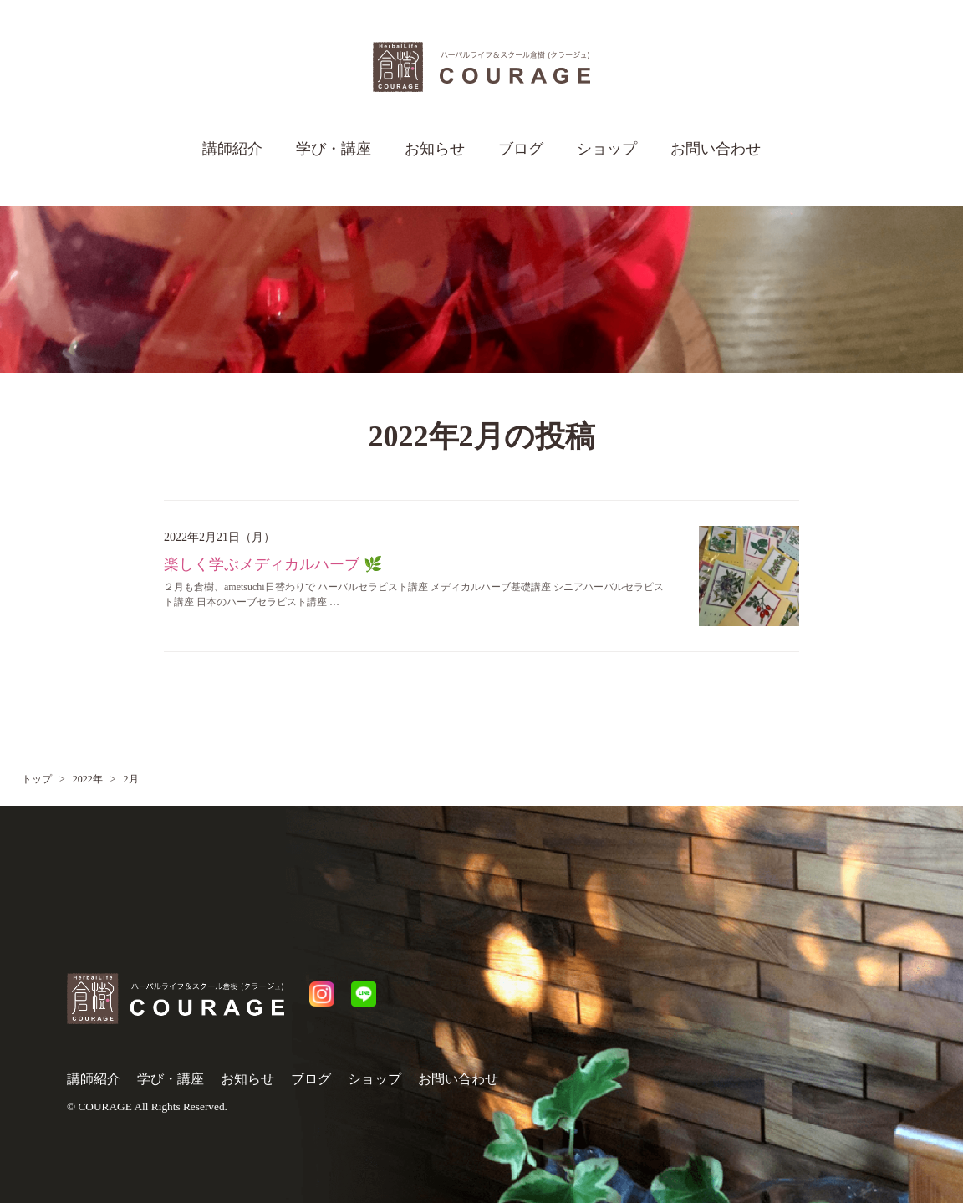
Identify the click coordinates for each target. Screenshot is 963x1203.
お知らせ (435, 148)
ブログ (520, 148)
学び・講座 (333, 148)
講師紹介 (232, 148)
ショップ (607, 148)
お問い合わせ (715, 148)
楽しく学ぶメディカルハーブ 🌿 (273, 564)
